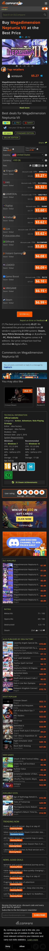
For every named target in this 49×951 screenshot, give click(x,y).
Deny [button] (7, 946)
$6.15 (41, 290)
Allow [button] (21, 946)
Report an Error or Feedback (33, 320)
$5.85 (41, 246)
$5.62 (41, 222)
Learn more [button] (32, 940)
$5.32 (41, 187)
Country (6, 155)
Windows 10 (34, 443)
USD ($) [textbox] (17, 160)
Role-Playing (38, 420)
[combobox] (27, 155)
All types (7, 133)
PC (6, 122)
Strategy (8, 423)
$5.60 (41, 210)
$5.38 (41, 198)
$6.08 (41, 256)
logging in (8, 367)
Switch (28, 122)
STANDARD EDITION (25, 133)
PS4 (16, 122)
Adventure (26, 420)
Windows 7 (13, 443)
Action (18, 420)
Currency (7, 160)
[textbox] (21, 155)
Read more (24, 107)
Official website (11, 418)
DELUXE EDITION (11, 137)
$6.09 (41, 267)
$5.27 (41, 175)
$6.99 (41, 302)
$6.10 (41, 281)
